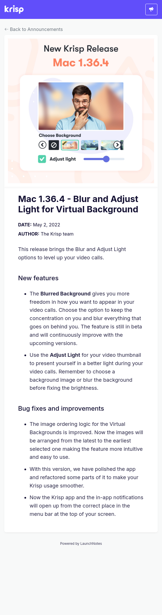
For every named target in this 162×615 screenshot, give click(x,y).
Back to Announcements (34, 29)
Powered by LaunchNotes (81, 543)
